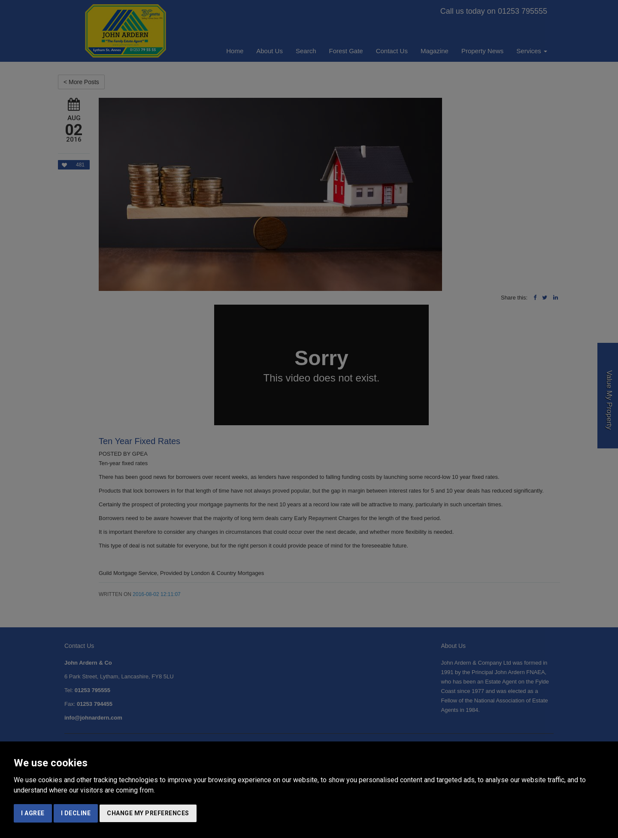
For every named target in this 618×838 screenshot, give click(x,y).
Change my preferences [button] (148, 813)
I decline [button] (76, 813)
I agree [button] (33, 813)
